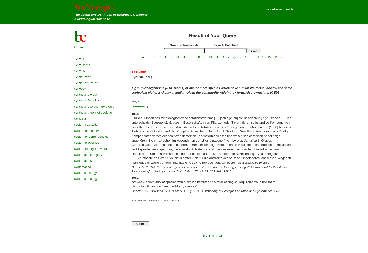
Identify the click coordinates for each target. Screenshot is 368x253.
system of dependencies (91, 136)
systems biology (85, 173)
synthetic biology (86, 94)
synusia (80, 118)
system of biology (86, 130)
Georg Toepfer (286, 9)
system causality (86, 124)
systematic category (88, 155)
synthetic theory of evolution (94, 112)
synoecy (80, 88)
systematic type (85, 160)
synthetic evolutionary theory (94, 106)
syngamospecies (86, 82)
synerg (79, 58)
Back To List (212, 236)
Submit (140, 224)
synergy (79, 70)
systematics (82, 167)
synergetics (82, 64)
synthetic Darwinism (88, 100)
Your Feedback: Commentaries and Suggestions (156, 200)
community (140, 106)
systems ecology (86, 179)
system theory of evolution (92, 149)
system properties (86, 142)
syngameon (82, 76)
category (136, 102)
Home (78, 47)
